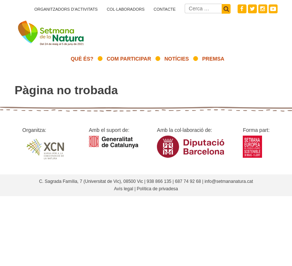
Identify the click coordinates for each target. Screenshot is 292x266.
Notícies (176, 59)
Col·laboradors (125, 9)
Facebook (242, 8)
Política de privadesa (157, 188)
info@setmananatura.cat (229, 181)
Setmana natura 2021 (51, 31)
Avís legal (123, 188)
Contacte (165, 9)
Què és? (82, 59)
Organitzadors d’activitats (66, 9)
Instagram (262, 8)
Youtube (273, 8)
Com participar (129, 59)
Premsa (213, 59)
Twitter (252, 8)
